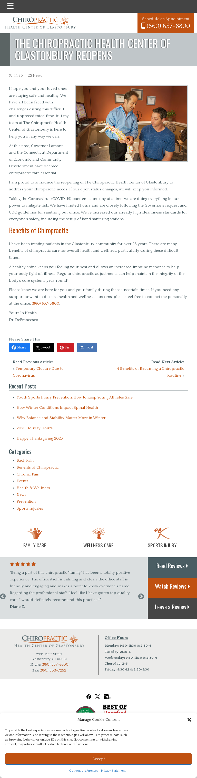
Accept (98, 759)
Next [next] (141, 596)
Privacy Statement (113, 770)
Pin (69, 347)
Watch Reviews (172, 586)
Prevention (26, 501)
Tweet (46, 347)
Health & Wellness (33, 488)
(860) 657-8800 (165, 26)
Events (22, 481)
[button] (189, 719)
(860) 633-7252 (53, 670)
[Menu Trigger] (10, 6)
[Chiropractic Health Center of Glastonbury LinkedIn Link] (107, 693)
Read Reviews (172, 565)
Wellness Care (98, 545)
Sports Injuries (30, 508)
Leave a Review (172, 606)
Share (21, 347)
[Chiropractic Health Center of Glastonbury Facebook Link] (88, 693)
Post (92, 347)
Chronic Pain (28, 474)
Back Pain (25, 460)
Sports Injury (162, 545)
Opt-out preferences (83, 770)
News (37, 76)
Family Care (34, 545)
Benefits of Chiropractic (38, 467)
